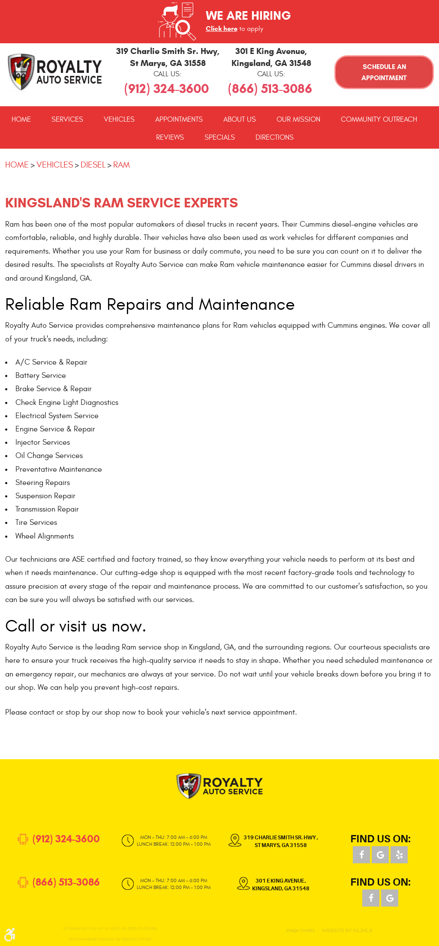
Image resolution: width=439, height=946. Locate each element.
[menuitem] (21, 120)
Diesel (93, 165)
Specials (219, 137)
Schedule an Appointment (384, 72)
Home (21, 119)
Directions (275, 137)
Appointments (179, 119)
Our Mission (298, 119)
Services (67, 119)
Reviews (170, 137)
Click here (222, 28)
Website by (347, 930)
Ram (121, 165)
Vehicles (119, 119)
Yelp (399, 854)
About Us (239, 119)
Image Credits (300, 930)
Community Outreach (379, 119)
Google (380, 854)
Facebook (361, 854)
